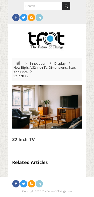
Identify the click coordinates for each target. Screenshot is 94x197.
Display (60, 63)
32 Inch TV (23, 139)
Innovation (38, 63)
